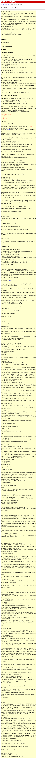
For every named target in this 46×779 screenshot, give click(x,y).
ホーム (2, 4)
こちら (8, 129)
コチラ (10, 280)
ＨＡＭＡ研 (7, 4)
